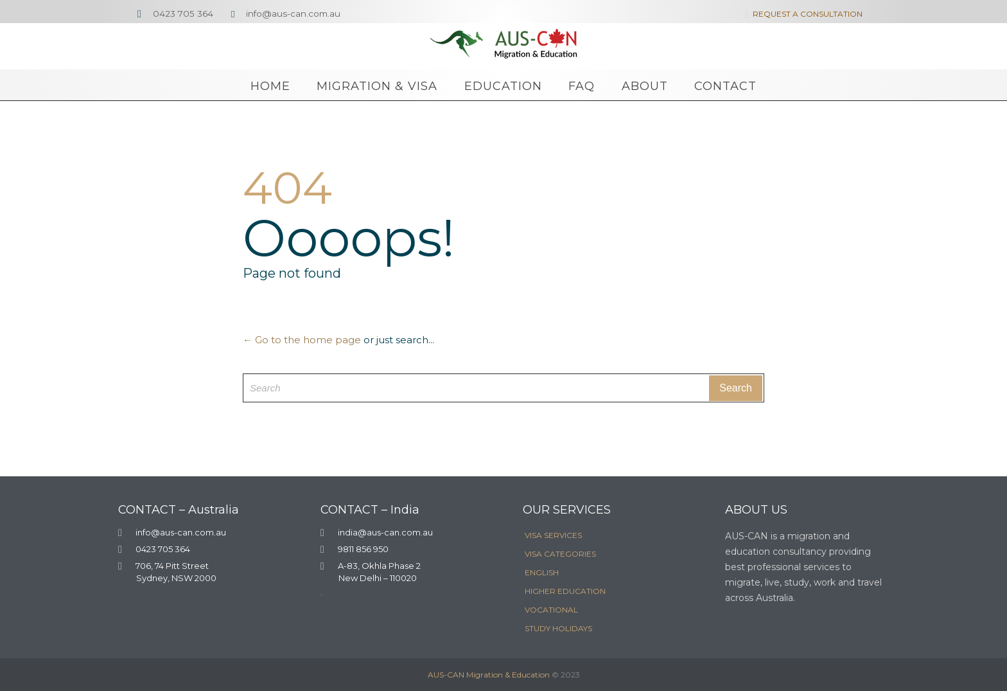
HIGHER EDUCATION (565, 591)
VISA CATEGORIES (560, 554)
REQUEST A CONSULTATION (801, 14)
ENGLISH (542, 572)
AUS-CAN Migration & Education (489, 674)
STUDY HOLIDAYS (558, 628)
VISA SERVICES (553, 535)
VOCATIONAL (551, 610)
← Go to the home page (302, 340)
